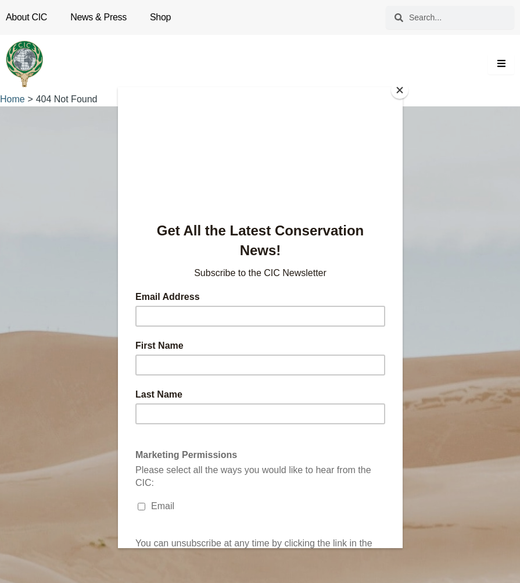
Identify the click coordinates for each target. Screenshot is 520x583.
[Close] (399, 90)
